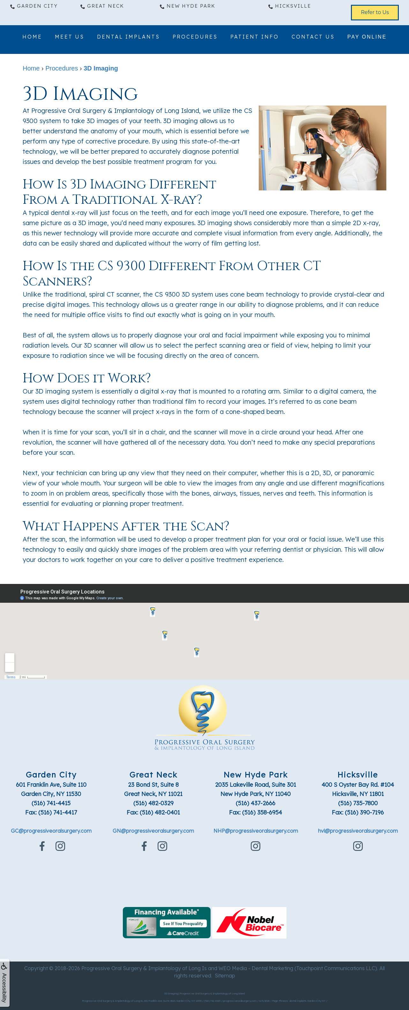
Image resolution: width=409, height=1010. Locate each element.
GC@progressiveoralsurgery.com (51, 831)
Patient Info (254, 37)
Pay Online (367, 38)
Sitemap (225, 975)
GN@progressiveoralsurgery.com (153, 831)
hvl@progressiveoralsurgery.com (358, 831)
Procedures (195, 37)
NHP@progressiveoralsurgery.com (255, 831)
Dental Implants (128, 37)
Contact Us (313, 37)
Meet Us (69, 37)
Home (32, 37)
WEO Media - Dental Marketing (256, 968)
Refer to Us (375, 12)
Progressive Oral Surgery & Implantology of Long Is (144, 968)
